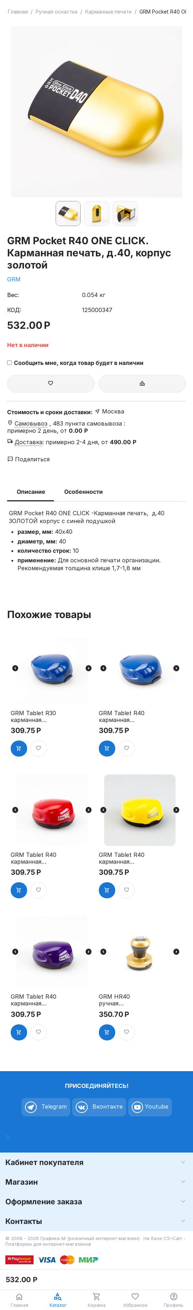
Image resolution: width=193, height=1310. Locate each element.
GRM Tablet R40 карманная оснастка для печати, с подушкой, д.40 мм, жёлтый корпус (121, 858)
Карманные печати (108, 12)
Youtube (150, 1107)
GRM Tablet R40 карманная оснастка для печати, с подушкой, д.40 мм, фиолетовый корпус (33, 1000)
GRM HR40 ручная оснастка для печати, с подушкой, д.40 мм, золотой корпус (121, 1000)
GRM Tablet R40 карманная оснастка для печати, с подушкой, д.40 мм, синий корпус (121, 716)
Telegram (46, 1107)
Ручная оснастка (56, 12)
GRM (14, 279)
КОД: (14, 309)
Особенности (83, 491)
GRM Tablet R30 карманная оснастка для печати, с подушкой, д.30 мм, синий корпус (33, 716)
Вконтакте (99, 1107)
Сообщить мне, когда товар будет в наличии (75, 362)
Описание (31, 491)
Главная (18, 12)
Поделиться (28, 459)
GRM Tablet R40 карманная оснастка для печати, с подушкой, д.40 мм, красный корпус (33, 858)
